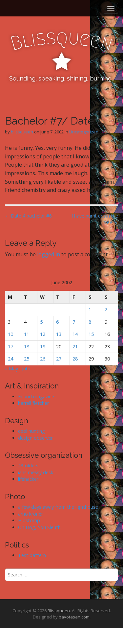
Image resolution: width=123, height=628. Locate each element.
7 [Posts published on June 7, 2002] (73, 322)
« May (11, 368)
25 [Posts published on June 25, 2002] (26, 359)
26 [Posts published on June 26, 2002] (42, 359)
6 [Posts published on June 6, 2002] (57, 322)
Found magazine (36, 396)
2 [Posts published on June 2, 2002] (106, 309)
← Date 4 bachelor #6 (28, 216)
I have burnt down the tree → (95, 219)
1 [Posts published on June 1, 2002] (90, 309)
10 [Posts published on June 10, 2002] (10, 334)
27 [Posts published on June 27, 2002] (58, 359)
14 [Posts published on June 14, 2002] (75, 334)
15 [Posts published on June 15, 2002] (91, 334)
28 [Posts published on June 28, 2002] (75, 359)
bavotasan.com (74, 617)
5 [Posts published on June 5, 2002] (41, 322)
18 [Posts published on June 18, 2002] (26, 346)
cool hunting (31, 431)
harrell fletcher (33, 403)
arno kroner (30, 514)
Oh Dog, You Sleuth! (40, 527)
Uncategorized (83, 132)
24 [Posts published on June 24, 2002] (10, 359)
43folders (28, 465)
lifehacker (28, 479)
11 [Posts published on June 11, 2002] (26, 334)
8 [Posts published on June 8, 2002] (90, 322)
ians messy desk (35, 472)
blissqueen (22, 132)
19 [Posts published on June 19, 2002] (42, 346)
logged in (48, 254)
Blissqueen (59, 611)
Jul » (26, 368)
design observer (35, 438)
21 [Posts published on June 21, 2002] (75, 346)
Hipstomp (29, 520)
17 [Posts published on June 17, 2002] (10, 346)
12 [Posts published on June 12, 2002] (42, 334)
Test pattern (32, 555)
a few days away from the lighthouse (58, 507)
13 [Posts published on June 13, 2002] (58, 334)
